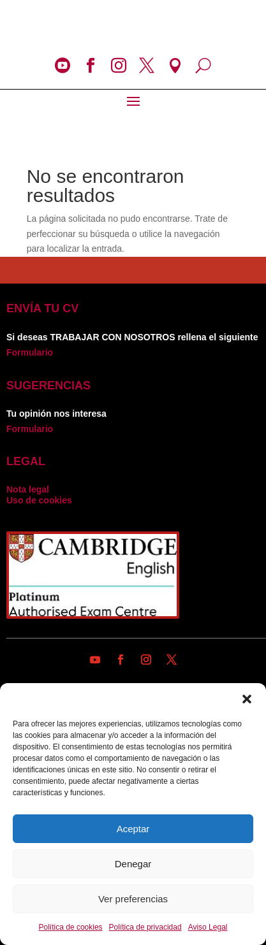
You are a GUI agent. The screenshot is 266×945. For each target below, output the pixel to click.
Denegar (133, 863)
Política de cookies (71, 927)
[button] (246, 699)
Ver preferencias (133, 898)
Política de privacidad (145, 927)
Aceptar (133, 828)
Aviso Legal (208, 927)
